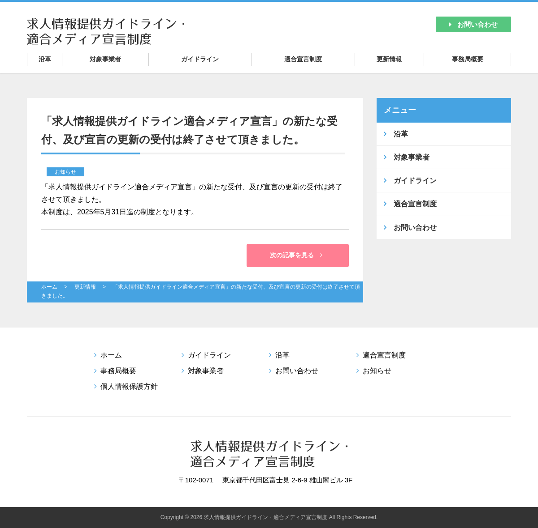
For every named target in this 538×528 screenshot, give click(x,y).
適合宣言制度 (303, 59)
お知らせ (377, 371)
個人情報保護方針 (129, 386)
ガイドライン (200, 59)
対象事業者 (105, 59)
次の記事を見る (296, 255)
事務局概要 (467, 59)
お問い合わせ (473, 24)
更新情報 (389, 59)
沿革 (45, 59)
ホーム (49, 287)
